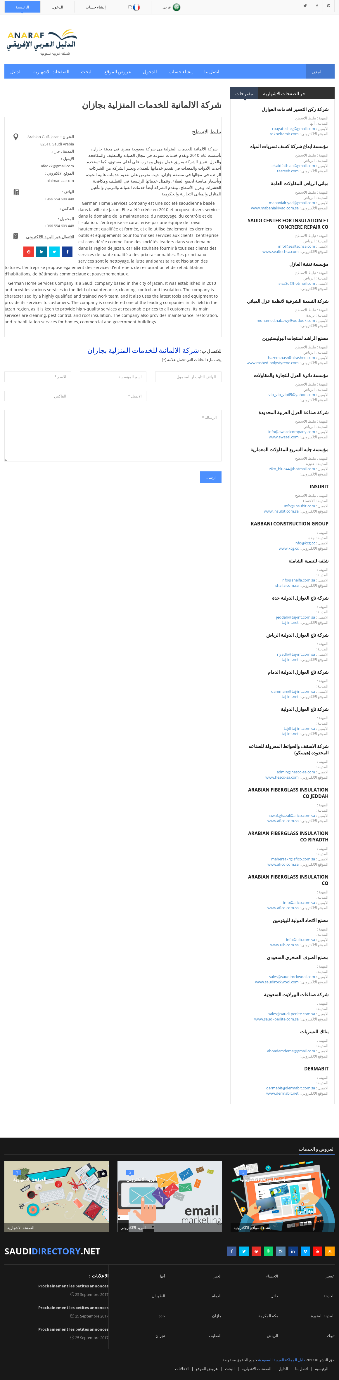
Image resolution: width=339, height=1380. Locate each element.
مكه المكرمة (268, 1315)
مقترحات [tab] (244, 93)
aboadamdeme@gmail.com (291, 1050)
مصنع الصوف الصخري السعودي (297, 957)
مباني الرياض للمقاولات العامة (299, 183)
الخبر (218, 1276)
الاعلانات (182, 1368)
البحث (87, 71)
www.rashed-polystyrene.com (273, 362)
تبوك (331, 1335)
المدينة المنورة (323, 1315)
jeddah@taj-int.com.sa (295, 617)
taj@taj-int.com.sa (299, 728)
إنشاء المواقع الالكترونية (262, 1179)
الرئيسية (22, 7)
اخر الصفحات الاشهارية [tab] (285, 93)
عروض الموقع (117, 71)
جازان (217, 1315)
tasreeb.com (288, 170)
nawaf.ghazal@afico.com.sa (291, 815)
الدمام (217, 1296)
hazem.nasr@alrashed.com (291, 357)
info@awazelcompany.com (291, 431)
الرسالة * (113, 435)
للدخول (57, 7)
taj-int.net (290, 622)
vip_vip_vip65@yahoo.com (292, 394)
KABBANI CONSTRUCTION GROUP (289, 523)
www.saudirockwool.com (277, 982)
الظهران (158, 1296)
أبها (162, 1276)
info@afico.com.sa (299, 902)
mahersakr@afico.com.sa (293, 859)
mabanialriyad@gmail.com (292, 202)
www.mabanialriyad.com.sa (275, 208)
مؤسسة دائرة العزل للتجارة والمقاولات (291, 375)
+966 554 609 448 (59, 199)
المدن (320, 71)
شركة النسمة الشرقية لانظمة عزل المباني (287, 301)
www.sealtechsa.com (280, 251)
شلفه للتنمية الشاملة (308, 561)
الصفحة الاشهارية (29, 1179)
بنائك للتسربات (314, 1031)
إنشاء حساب (96, 7)
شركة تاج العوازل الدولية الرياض (297, 635)
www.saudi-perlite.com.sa (276, 1019)
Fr (134, 7)
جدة (162, 1315)
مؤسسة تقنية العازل (308, 264)
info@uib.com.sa (300, 939)
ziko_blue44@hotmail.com (292, 468)
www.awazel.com (284, 437)
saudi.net (52, 1251)
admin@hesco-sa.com (296, 772)
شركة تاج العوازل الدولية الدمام (298, 672)
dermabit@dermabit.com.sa (290, 1088)
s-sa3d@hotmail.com (297, 283)
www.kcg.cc (289, 548)
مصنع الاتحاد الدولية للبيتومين (300, 920)
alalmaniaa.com (60, 180)
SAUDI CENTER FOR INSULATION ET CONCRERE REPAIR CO (288, 223)
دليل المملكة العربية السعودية (281, 1359)
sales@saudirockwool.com (292, 976)
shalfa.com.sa (287, 585)
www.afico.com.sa (283, 820)
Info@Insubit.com (299, 505)
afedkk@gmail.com (57, 166)
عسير (330, 1276)
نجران (160, 1335)
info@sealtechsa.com (296, 246)
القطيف (215, 1335)
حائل (274, 1296)
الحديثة (329, 1296)
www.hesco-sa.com (282, 777)
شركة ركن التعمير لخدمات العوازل (295, 109)
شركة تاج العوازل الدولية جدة (300, 598)
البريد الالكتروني (141, 1179)
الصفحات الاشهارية (51, 71)
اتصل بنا (211, 71)
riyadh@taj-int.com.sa (296, 654)
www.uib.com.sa (284, 944)
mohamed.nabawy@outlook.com (286, 320)
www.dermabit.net (282, 1093)
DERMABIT (316, 1068)
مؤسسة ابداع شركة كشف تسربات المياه (289, 146)
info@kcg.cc (305, 543)
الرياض (272, 1335)
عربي (171, 7)
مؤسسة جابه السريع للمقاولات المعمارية (289, 449)
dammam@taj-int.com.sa (293, 691)
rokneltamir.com (284, 133)
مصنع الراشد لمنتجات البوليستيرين (295, 338)
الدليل (16, 71)
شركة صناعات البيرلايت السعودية (296, 994)
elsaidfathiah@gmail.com (293, 165)
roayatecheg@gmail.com (293, 128)
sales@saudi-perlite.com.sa (291, 1013)
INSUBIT (319, 486)
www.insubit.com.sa (281, 511)
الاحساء (272, 1276)
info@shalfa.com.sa (298, 580)
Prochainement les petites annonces (73, 1286)
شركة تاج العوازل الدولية (304, 709)
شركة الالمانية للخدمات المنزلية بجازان (143, 349)
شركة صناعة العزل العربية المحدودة (293, 412)
